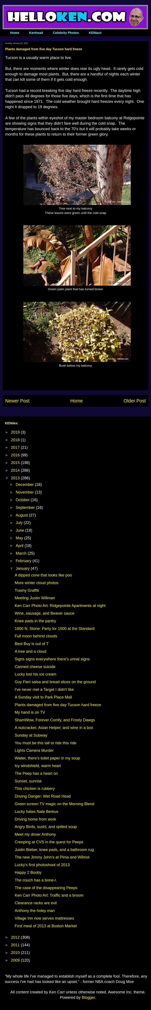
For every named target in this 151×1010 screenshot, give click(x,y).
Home (14, 33)
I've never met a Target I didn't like (44, 689)
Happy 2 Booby (28, 872)
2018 (16, 440)
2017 (16, 447)
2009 (16, 960)
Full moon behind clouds (36, 636)
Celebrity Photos (66, 33)
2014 (16, 470)
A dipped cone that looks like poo (43, 575)
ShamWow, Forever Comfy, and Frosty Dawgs (55, 720)
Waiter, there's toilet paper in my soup (47, 758)
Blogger (88, 997)
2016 (16, 455)
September (26, 507)
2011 (16, 945)
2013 (16, 478)
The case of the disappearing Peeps (46, 888)
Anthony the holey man (35, 910)
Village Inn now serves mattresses (44, 918)
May (20, 538)
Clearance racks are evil (36, 903)
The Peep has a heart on (36, 773)
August (22, 515)
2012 (16, 937)
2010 (16, 952)
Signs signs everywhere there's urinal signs (52, 659)
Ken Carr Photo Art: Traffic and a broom (49, 895)
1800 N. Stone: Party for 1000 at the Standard (54, 628)
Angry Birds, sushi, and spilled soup (46, 826)
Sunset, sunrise (28, 781)
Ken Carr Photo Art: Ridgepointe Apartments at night (60, 605)
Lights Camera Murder (34, 750)
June (20, 530)
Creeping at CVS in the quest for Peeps (49, 842)
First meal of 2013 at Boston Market (46, 926)
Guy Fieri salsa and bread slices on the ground (55, 682)
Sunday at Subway (31, 735)
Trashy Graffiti (27, 590)
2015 (16, 462)
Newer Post (17, 400)
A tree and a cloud (30, 651)
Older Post (135, 400)
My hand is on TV (30, 712)
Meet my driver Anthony (35, 834)
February (24, 561)
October (23, 500)
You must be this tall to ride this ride (45, 743)
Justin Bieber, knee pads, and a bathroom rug (54, 849)
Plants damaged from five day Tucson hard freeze (58, 705)
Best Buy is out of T (32, 643)
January (23, 568)
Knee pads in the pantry (35, 621)
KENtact (95, 33)
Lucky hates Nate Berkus (36, 811)
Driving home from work (35, 819)
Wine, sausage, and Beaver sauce (44, 613)
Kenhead (36, 33)
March (22, 553)
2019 (16, 432)
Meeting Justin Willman (35, 598)
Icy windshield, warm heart (38, 765)
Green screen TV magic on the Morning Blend (54, 804)
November (25, 492)
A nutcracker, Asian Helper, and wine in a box (54, 727)
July (20, 522)
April (20, 545)
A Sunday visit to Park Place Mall (43, 697)
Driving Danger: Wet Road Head (43, 796)
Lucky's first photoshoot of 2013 (42, 865)
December (25, 484)
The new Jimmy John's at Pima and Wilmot (52, 857)
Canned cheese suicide (35, 666)
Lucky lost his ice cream (35, 674)
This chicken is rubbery (35, 788)
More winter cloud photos (36, 583)
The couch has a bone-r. (36, 880)
